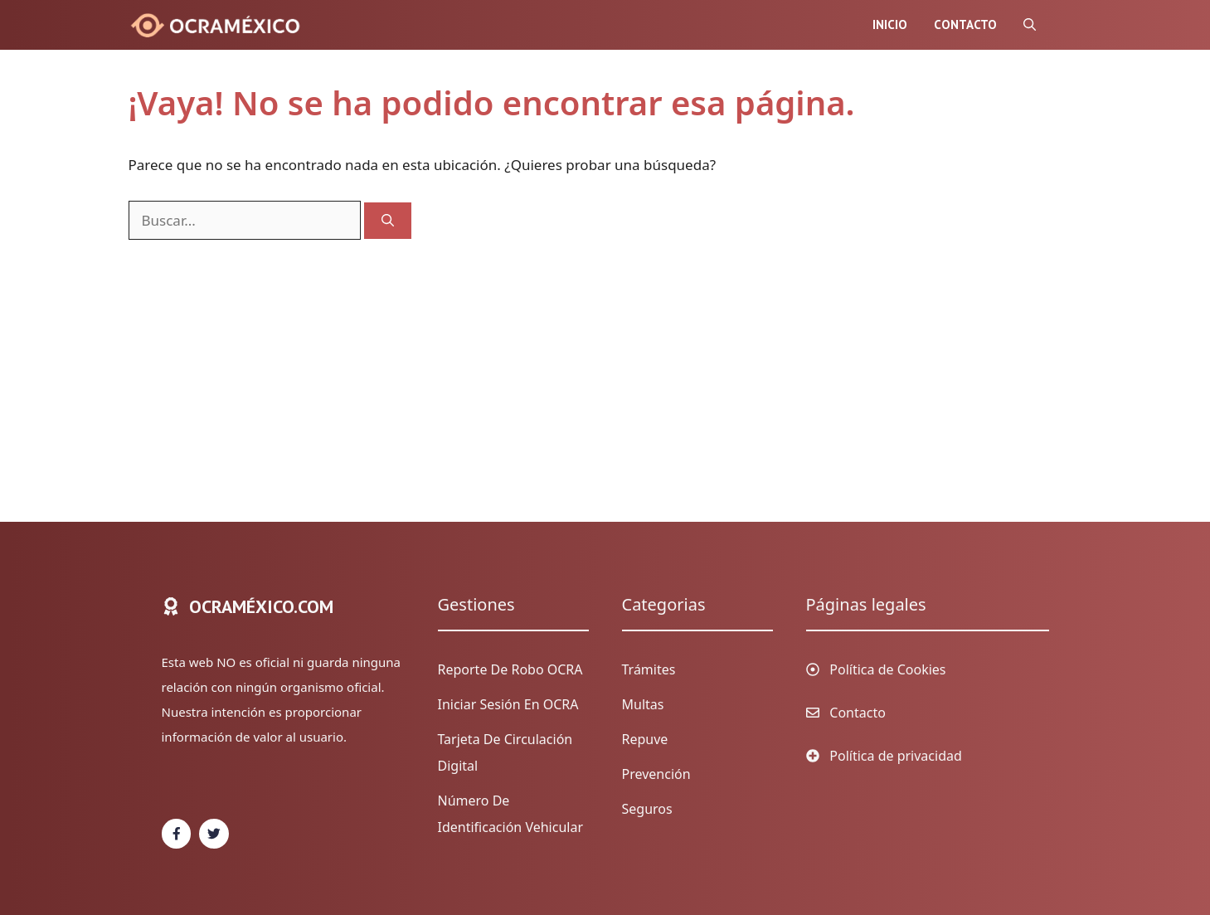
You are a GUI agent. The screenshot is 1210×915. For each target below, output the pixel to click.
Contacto (965, 24)
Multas (643, 704)
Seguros (647, 809)
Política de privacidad (895, 756)
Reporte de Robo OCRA (510, 669)
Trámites (649, 669)
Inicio (889, 24)
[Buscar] (387, 221)
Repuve (645, 739)
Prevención (656, 774)
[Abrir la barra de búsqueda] (1029, 25)
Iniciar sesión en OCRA (508, 704)
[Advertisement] (589, 364)
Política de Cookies (887, 669)
